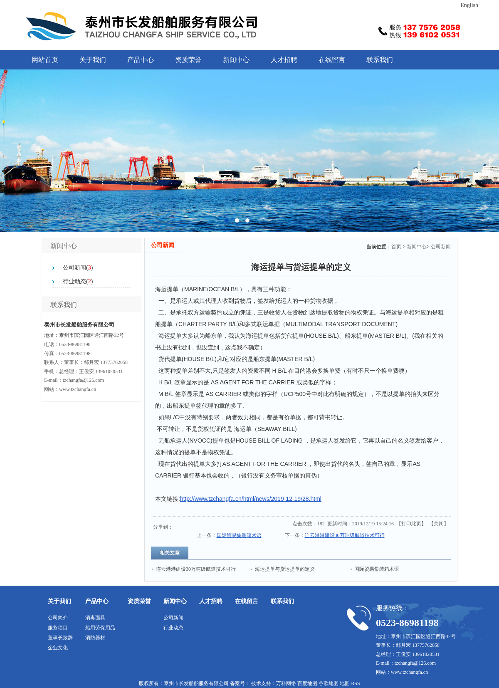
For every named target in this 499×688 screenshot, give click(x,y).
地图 (345, 683)
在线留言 (332, 59)
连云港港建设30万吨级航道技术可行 (345, 535)
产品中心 (140, 59)
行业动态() (78, 281)
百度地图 (307, 683)
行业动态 (173, 628)
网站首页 (45, 59)
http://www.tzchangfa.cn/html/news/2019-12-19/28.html (250, 498)
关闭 (439, 524)
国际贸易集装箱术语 (239, 535)
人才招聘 (284, 59)
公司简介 (58, 618)
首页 (396, 247)
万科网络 (286, 683)
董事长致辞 (60, 638)
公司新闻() (78, 268)
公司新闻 (441, 247)
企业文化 (58, 648)
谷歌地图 (328, 683)
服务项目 (58, 628)
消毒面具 (95, 618)
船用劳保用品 (100, 628)
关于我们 (92, 59)
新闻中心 (236, 59)
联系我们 (379, 59)
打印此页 (411, 524)
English (469, 5)
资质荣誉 (188, 59)
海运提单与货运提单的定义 (285, 569)
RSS (355, 683)
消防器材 (95, 638)
